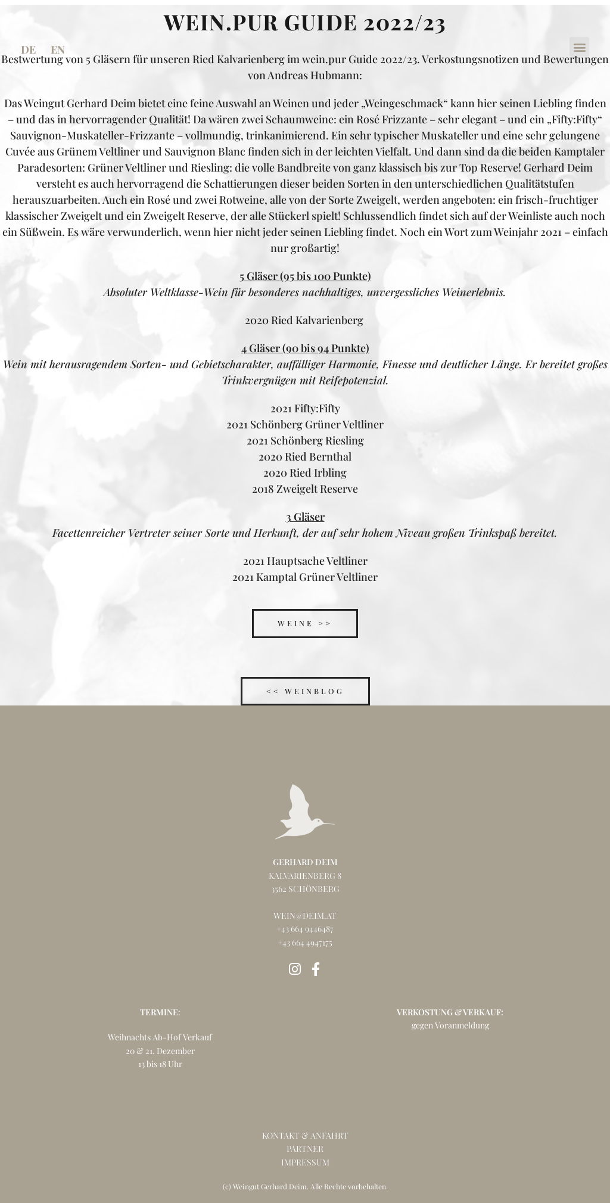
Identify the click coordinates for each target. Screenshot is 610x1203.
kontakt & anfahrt (305, 1134)
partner (305, 1148)
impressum (305, 1161)
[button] (579, 47)
